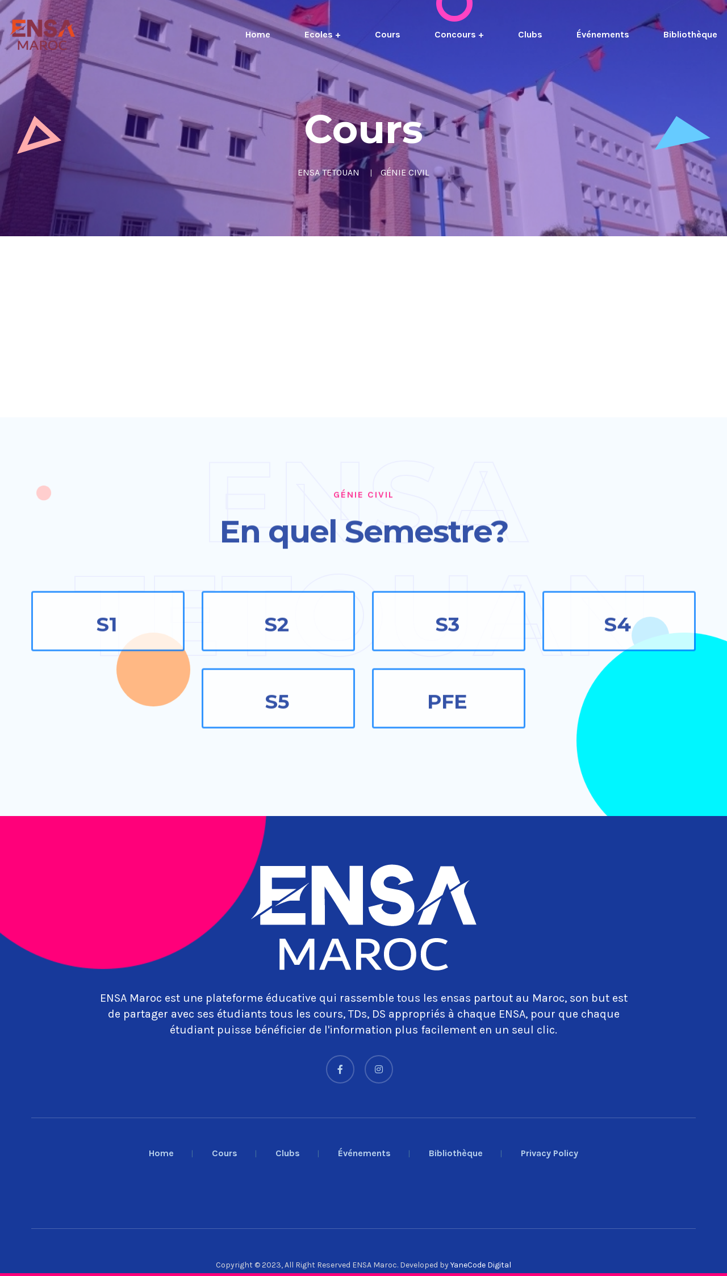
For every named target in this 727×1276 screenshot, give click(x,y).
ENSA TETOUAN (329, 172)
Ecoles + (322, 34)
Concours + (459, 34)
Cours (387, 34)
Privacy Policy (549, 1153)
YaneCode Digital (480, 1265)
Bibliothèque (690, 34)
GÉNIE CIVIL (405, 172)
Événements (602, 34)
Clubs (530, 34)
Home (257, 34)
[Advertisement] (341, 326)
